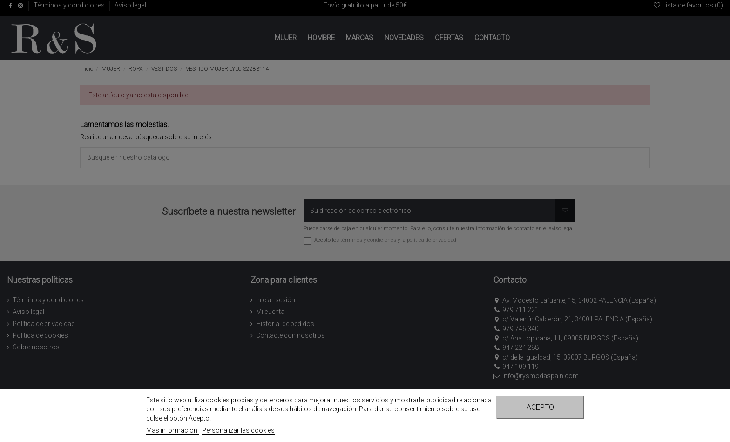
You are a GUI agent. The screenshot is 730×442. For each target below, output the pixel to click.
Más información (172, 430)
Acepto (540, 407)
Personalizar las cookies (238, 430)
